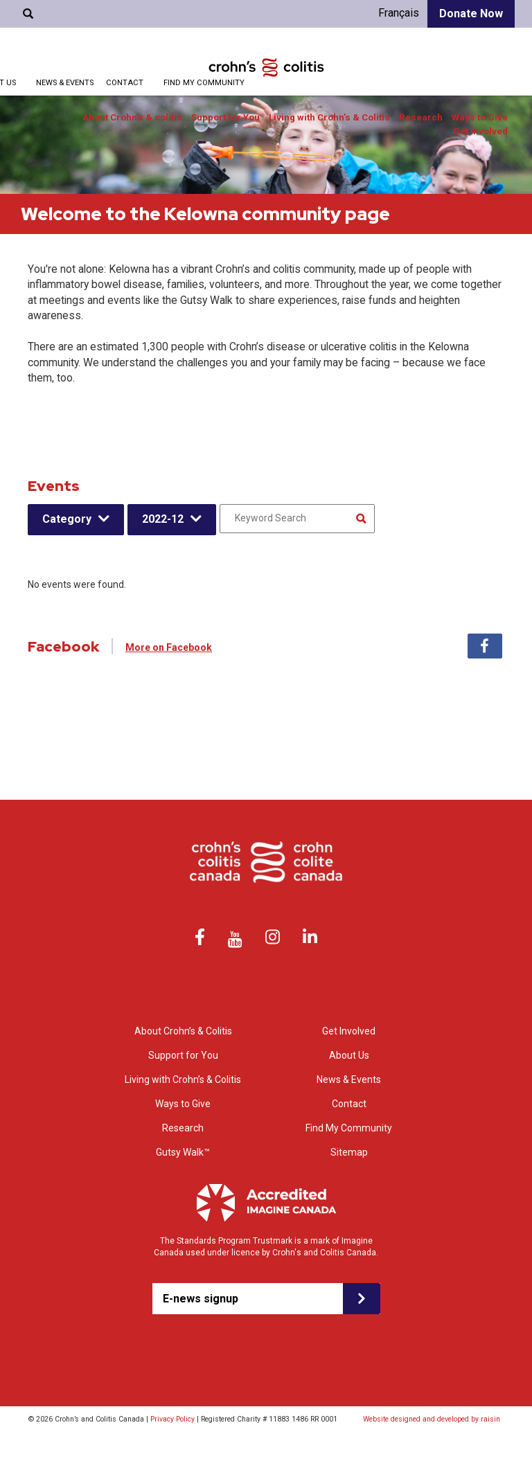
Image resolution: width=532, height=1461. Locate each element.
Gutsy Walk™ (183, 1152)
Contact (124, 82)
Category (66, 519)
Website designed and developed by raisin (431, 1419)
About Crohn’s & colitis (132, 117)
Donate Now (471, 13)
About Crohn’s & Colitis (183, 1031)
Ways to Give (480, 117)
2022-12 (163, 519)
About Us (349, 1055)
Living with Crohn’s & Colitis (329, 117)
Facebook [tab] (485, 646)
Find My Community (204, 82)
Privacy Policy (172, 1419)
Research (421, 117)
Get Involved (480, 131)
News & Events (65, 82)
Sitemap (349, 1152)
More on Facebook (168, 647)
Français (398, 12)
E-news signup (200, 1298)
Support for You (225, 117)
